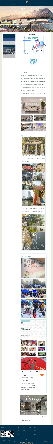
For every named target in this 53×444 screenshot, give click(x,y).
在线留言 (41, 4)
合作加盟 (29, 430)
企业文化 (36, 4)
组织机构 (18, 430)
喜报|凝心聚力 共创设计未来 (26, 420)
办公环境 (18, 434)
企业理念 (41, 430)
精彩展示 (35, 434)
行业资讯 (9, 42)
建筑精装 (35, 430)
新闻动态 (11, 4)
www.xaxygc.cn (15, 441)
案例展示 (16, 4)
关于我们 (6, 4)
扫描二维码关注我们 (3, 427)
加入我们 (46, 4)
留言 (46, 427)
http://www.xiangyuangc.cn (14, 440)
